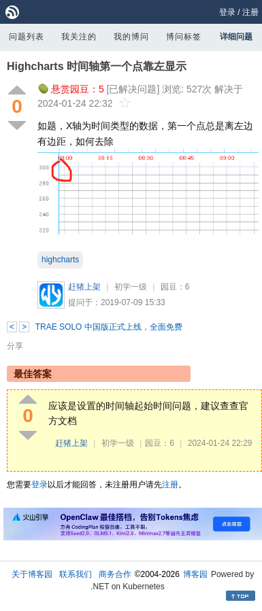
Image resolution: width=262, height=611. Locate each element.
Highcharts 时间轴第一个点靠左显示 (96, 66)
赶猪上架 (84, 287)
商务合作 (115, 574)
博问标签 (183, 36)
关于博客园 (32, 574)
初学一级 (130, 287)
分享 (15, 346)
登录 (227, 12)
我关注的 (79, 36)
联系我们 (75, 574)
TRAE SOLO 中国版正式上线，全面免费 (108, 327)
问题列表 (26, 36)
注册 (250, 12)
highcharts (60, 259)
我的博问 (131, 36)
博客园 (195, 574)
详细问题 (236, 36)
